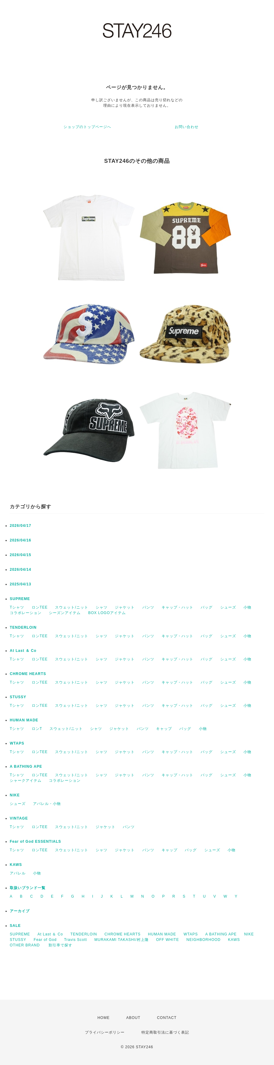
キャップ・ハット (177, 607)
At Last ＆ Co (23, 651)
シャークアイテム (26, 780)
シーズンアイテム (65, 613)
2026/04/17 (20, 526)
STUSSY (18, 697)
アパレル (18, 873)
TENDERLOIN (23, 627)
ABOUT (133, 1018)
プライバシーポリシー (105, 1032)
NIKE (15, 795)
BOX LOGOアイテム (107, 613)
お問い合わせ (187, 127)
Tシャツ (17, 607)
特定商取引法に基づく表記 (165, 1032)
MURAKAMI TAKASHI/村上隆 (121, 940)
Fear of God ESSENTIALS (35, 841)
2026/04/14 (20, 569)
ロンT (37, 729)
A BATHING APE (26, 766)
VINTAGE (19, 818)
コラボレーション (26, 613)
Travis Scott (75, 940)
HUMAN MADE (24, 720)
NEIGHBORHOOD (203, 940)
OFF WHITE (167, 940)
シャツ (102, 607)
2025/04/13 (20, 584)
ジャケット (125, 607)
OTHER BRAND (25, 945)
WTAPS (17, 743)
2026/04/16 (20, 540)
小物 (247, 607)
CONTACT (167, 1018)
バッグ (207, 607)
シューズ (228, 607)
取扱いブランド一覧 (28, 888)
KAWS (16, 865)
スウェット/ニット (71, 607)
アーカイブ (20, 911)
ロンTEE (40, 607)
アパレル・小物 (47, 804)
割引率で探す (60, 945)
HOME (103, 1018)
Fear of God (45, 940)
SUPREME (20, 599)
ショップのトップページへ (87, 127)
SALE (15, 926)
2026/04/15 (20, 555)
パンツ (148, 607)
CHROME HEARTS (28, 674)
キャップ (164, 729)
